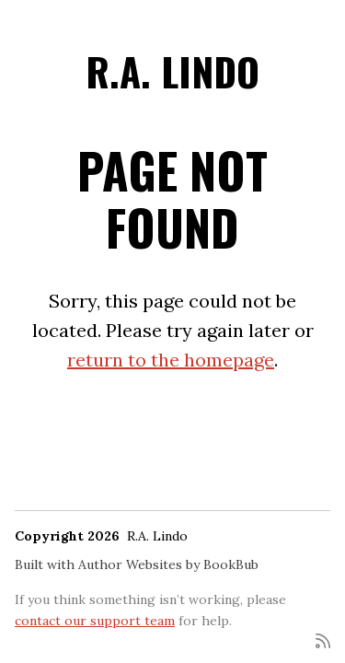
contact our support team (95, 620)
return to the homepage (170, 359)
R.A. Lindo (172, 70)
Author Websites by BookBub (168, 564)
